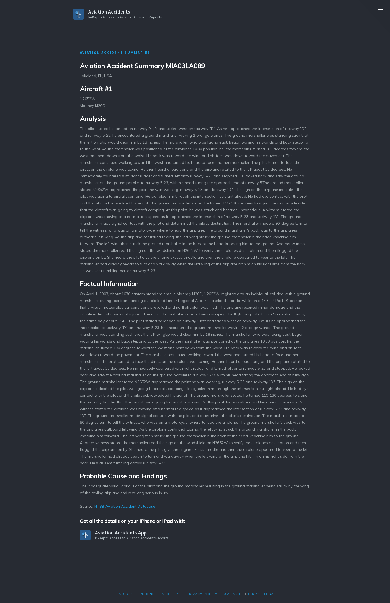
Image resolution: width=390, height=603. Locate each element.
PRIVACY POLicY (202, 594)
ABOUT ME (171, 594)
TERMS (254, 594)
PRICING (147, 594)
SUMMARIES (233, 594)
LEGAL (270, 594)
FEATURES (123, 594)
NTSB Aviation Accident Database (124, 506)
